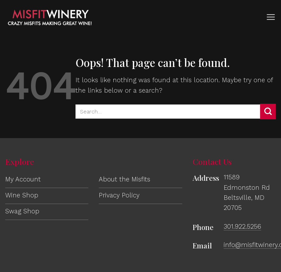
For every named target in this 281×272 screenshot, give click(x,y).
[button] (271, 17)
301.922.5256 (242, 226)
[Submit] (268, 111)
